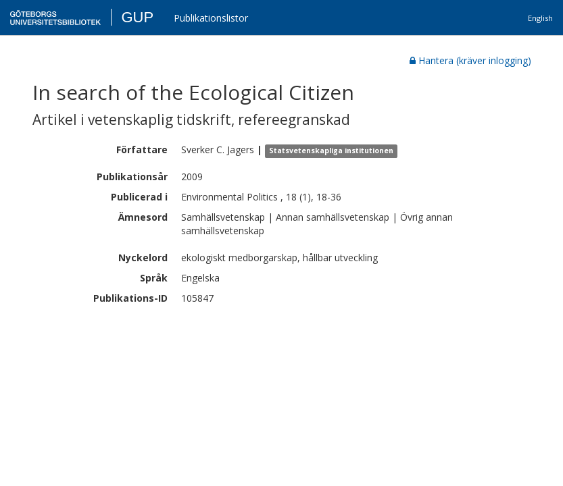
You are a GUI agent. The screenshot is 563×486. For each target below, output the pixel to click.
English (540, 18)
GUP (137, 17)
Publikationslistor (211, 17)
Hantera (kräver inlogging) (470, 60)
